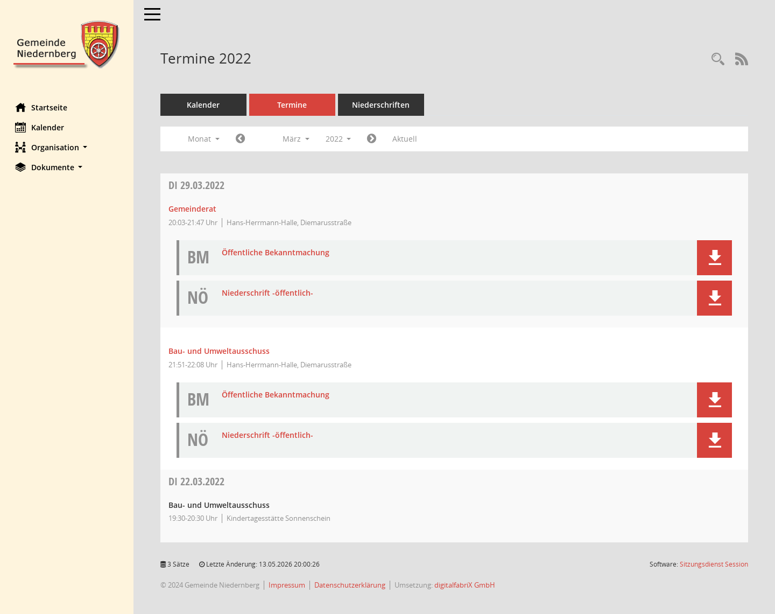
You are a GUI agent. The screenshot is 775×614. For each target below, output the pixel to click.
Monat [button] (205, 139)
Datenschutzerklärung (350, 585)
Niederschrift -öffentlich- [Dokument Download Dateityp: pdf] (268, 293)
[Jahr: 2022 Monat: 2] (241, 139)
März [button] (297, 139)
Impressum (288, 585)
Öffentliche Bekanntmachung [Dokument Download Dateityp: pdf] (276, 252)
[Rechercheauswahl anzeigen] (718, 59)
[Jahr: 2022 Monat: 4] (373, 139)
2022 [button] (340, 139)
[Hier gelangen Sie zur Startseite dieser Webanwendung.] (67, 43)
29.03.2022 (198, 185)
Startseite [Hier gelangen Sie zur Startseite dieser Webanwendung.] (42, 107)
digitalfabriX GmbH (465, 585)
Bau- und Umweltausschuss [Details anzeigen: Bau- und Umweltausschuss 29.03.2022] (220, 351)
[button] (67, 147)
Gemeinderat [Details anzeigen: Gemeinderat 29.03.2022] (193, 209)
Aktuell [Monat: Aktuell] (406, 139)
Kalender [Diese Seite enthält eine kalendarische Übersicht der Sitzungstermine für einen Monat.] (40, 127)
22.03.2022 (198, 481)
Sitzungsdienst (714, 564)
